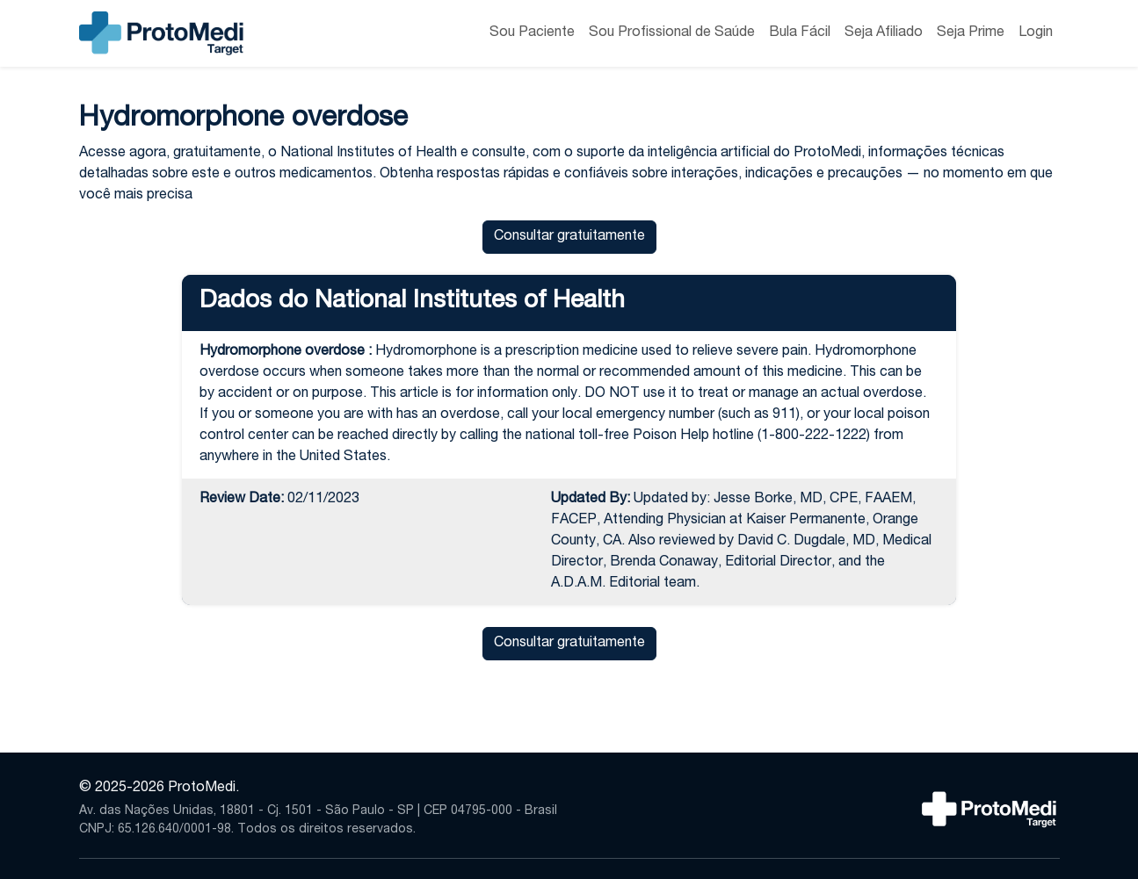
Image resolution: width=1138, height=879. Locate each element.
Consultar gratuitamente (569, 237)
